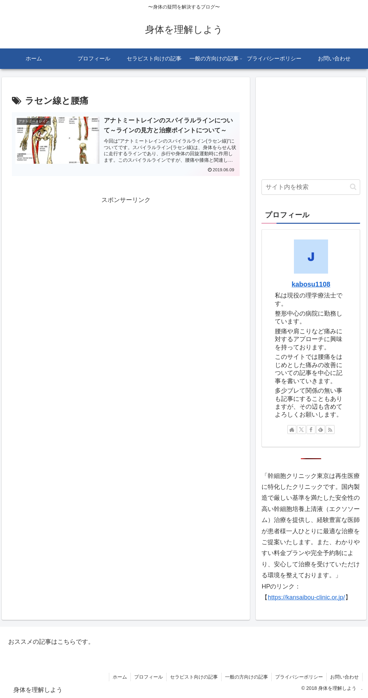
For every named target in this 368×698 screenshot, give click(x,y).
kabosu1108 (311, 284)
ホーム (120, 677)
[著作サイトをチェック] (291, 429)
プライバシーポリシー (299, 677)
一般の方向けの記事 (246, 677)
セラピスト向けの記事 (194, 677)
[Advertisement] (126, 253)
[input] (310, 187)
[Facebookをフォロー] (311, 429)
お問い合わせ (344, 677)
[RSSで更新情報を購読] (330, 429)
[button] (353, 187)
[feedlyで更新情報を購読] (320, 429)
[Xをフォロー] (301, 429)
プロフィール (148, 677)
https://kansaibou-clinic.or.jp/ (306, 597)
